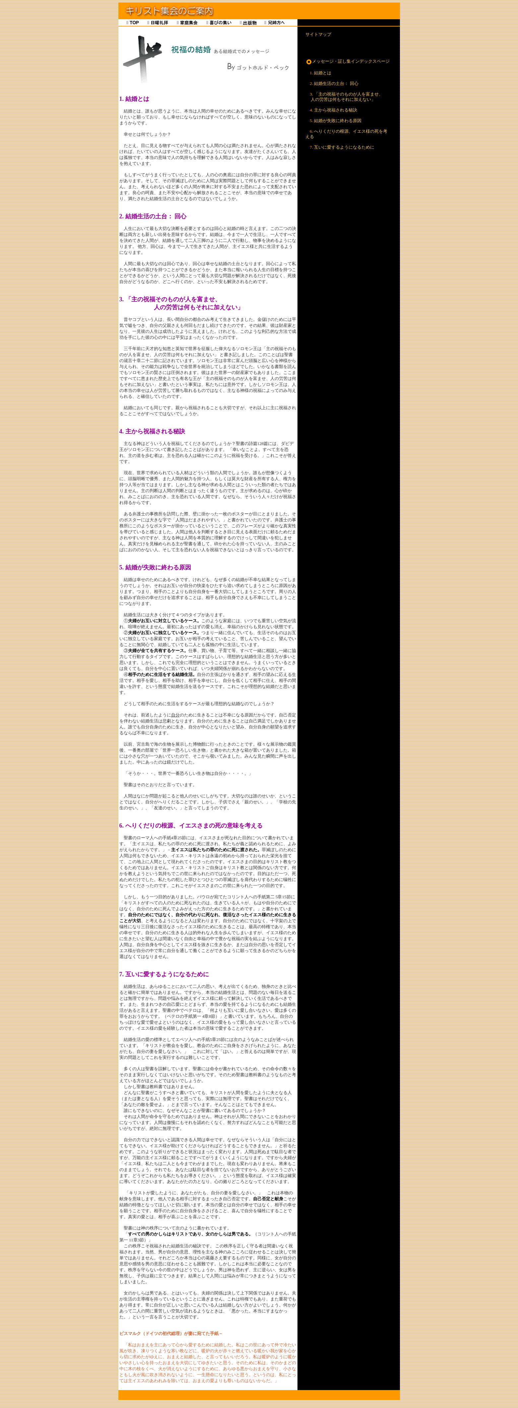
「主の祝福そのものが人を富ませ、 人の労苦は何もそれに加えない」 (344, 97)
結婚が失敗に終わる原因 (337, 120)
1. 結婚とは (134, 99)
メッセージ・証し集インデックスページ (351, 61)
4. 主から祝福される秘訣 (152, 431)
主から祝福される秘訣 (335, 110)
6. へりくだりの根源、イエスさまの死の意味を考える (191, 825)
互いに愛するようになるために (344, 147)
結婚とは (322, 72)
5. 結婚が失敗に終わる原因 (155, 567)
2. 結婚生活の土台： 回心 (153, 216)
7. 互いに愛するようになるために (164, 974)
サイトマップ (318, 34)
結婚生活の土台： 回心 (336, 83)
